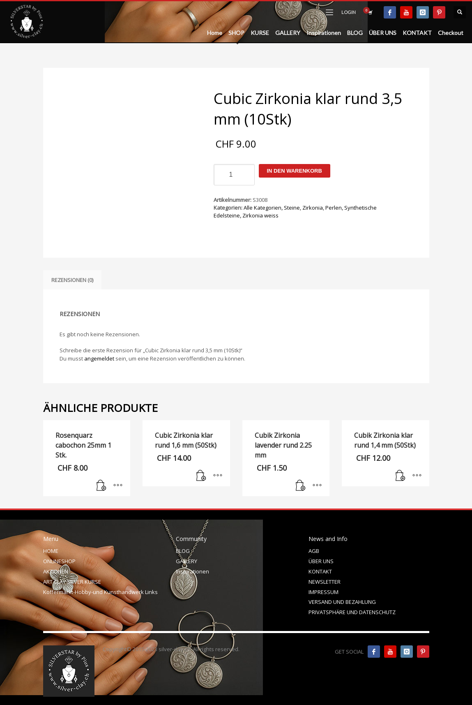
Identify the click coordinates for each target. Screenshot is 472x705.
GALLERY (186, 561)
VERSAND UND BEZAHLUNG (342, 602)
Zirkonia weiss (260, 215)
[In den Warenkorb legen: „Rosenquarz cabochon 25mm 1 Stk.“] (101, 486)
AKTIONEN (55, 571)
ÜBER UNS (321, 561)
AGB (314, 551)
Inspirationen (192, 571)
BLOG (183, 551)
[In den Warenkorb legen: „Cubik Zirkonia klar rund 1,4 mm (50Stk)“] (400, 476)
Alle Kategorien (262, 207)
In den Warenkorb (294, 171)
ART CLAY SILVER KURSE (72, 581)
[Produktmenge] (234, 174)
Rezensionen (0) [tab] (72, 280)
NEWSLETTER (325, 581)
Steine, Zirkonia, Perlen (313, 207)
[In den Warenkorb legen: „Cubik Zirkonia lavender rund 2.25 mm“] (300, 486)
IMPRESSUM (323, 592)
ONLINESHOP (59, 561)
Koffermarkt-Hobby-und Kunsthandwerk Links (100, 592)
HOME (50, 551)
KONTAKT (320, 571)
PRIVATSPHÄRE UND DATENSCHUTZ (352, 612)
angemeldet (99, 358)
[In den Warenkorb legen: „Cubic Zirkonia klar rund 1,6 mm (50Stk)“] (201, 476)
